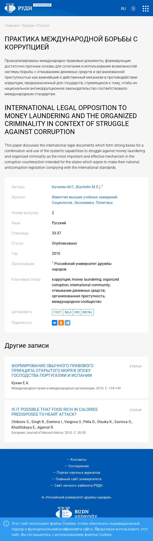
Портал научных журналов (78, 472)
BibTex (87, 312)
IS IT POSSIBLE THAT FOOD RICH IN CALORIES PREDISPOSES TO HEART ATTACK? (55, 412)
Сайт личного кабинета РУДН (78, 485)
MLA (68, 312)
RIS (77, 312)
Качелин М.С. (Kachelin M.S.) (76, 187)
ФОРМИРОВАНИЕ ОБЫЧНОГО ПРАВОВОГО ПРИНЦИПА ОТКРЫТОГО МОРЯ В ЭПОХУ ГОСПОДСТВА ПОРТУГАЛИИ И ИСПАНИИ (52, 370)
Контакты (79, 460)
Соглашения (78, 466)
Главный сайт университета (78, 479)
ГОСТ (57, 312)
